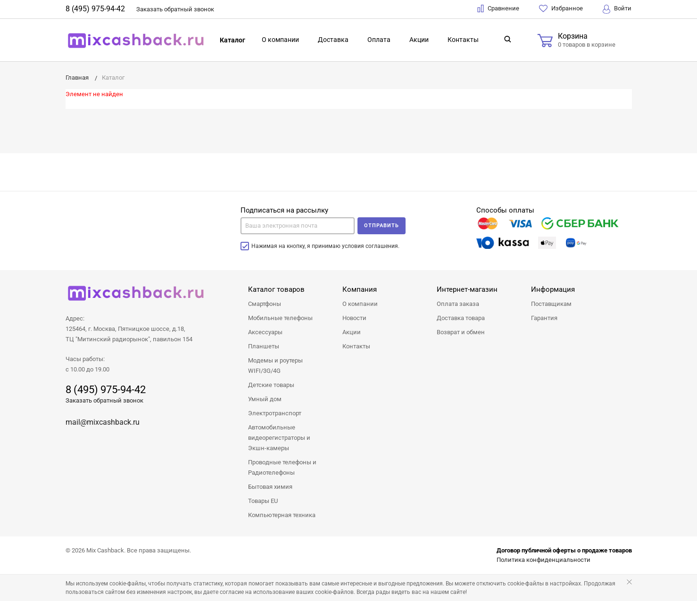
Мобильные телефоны (280, 317)
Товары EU (263, 500)
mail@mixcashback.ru (103, 422)
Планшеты (263, 346)
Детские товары (271, 384)
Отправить (381, 225)
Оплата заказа (458, 303)
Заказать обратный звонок (104, 400)
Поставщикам (551, 303)
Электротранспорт (274, 413)
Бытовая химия (270, 486)
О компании (280, 39)
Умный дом (265, 399)
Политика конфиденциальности (543, 559)
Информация (553, 289)
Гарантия (544, 317)
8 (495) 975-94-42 (95, 8)
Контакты (463, 39)
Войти (617, 9)
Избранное (561, 8)
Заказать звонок (175, 9)
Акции (419, 39)
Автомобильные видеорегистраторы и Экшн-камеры (279, 438)
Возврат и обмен (461, 332)
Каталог (232, 40)
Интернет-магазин (467, 289)
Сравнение (498, 8)
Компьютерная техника (281, 515)
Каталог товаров (276, 289)
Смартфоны (264, 303)
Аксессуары (265, 332)
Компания (359, 289)
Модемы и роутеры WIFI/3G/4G (275, 365)
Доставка (333, 39)
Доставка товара (461, 317)
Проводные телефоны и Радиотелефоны (282, 467)
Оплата (378, 39)
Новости (354, 317)
